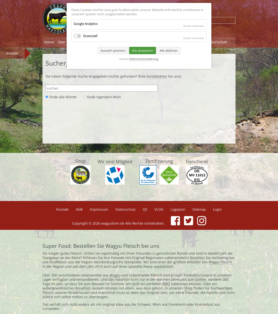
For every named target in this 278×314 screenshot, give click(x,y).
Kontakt (12, 53)
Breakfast (83, 288)
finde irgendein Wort (104, 97)
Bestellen (197, 257)
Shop (188, 288)
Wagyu (114, 275)
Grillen (200, 279)
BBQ (166, 283)
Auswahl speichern (113, 50)
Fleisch (48, 292)
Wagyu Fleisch (220, 262)
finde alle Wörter (63, 97)
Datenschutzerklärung (143, 59)
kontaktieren (157, 76)
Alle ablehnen (169, 50)
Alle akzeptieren (142, 50)
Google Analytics (86, 24)
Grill (135, 283)
